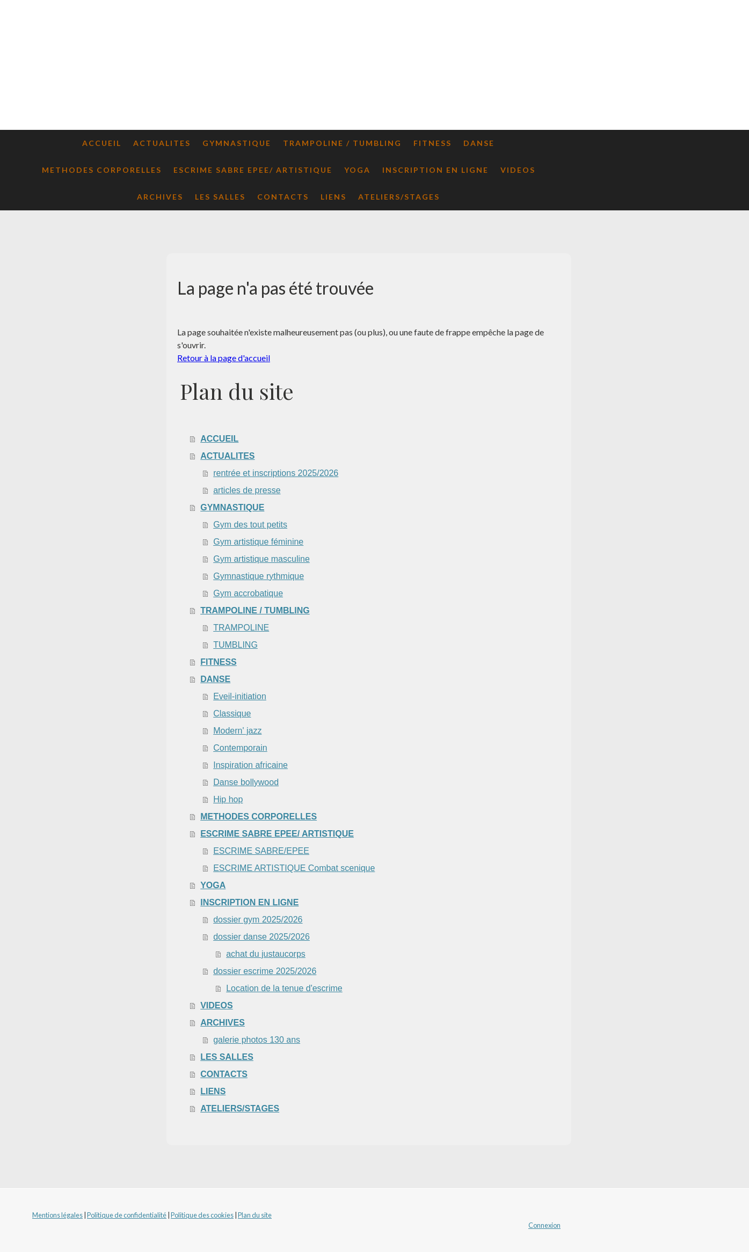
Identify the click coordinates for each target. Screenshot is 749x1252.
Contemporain (240, 747)
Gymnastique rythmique (258, 576)
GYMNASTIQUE (236, 143)
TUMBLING (235, 644)
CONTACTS (283, 196)
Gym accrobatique (248, 593)
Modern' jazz (237, 730)
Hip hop (228, 799)
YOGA (357, 169)
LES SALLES (220, 196)
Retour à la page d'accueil (223, 358)
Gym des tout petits (250, 524)
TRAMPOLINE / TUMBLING (342, 143)
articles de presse (246, 490)
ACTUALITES (162, 143)
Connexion (544, 1225)
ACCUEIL (101, 143)
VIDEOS (517, 169)
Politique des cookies (202, 1215)
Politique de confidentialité (126, 1215)
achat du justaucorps (266, 953)
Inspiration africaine (250, 765)
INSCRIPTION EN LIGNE (435, 169)
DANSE (479, 143)
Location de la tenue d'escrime (284, 988)
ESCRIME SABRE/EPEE (261, 850)
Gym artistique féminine (258, 541)
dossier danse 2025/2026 (261, 936)
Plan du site (255, 1215)
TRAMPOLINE (241, 627)
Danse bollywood (246, 782)
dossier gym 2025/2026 (257, 919)
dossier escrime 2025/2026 (264, 971)
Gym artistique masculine (261, 558)
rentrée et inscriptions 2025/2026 (275, 473)
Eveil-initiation (239, 696)
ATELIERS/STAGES (399, 196)
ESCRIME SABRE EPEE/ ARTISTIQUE (252, 169)
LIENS (333, 196)
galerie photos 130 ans (256, 1039)
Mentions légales (57, 1215)
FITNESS (432, 143)
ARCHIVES (160, 196)
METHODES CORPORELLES (102, 169)
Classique (232, 713)
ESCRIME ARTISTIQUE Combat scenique (294, 868)
